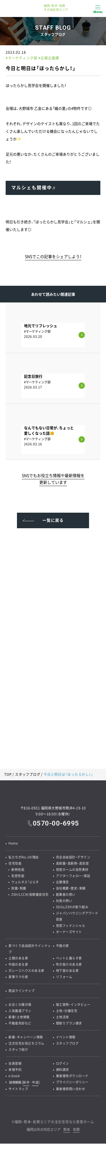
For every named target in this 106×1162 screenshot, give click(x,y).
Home (13, 843)
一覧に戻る (53, 520)
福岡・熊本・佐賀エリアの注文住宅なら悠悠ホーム (54, 1121)
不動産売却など (19, 1023)
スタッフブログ (27, 774)
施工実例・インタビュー (73, 1004)
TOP (8, 774)
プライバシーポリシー (72, 1082)
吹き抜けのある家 (69, 964)
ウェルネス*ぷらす (25, 882)
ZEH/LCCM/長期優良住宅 (30, 894)
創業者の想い (65, 894)
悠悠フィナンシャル (70, 925)
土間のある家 (18, 958)
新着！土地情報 (19, 1017)
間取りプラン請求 (69, 1023)
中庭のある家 (18, 964)
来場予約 (14, 1069)
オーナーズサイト (69, 931)
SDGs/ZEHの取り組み (72, 907)
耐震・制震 (18, 888)
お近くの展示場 (19, 1004)
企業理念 (62, 882)
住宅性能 (14, 863)
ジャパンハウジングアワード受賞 (77, 916)
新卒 (26, 1082)
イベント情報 (65, 1037)
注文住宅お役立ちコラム (26, 1043)
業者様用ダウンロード (72, 1075)
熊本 (66, 1130)
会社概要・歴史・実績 (71, 888)
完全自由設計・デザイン (73, 857)
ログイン (62, 1063)
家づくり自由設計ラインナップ (29, 948)
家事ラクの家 (18, 976)
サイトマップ (18, 1088)
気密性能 (17, 875)
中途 (35, 1082)
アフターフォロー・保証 (73, 875)
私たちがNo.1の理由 (23, 857)
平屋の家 (62, 945)
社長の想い (64, 900)
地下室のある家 (67, 970)
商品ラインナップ (21, 990)
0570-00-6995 (56, 823)
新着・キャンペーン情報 (25, 1037)
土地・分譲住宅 (66, 1010)
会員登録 (14, 1063)
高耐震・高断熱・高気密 (72, 863)
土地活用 (62, 1017)
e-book (14, 1075)
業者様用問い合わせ (70, 1088)
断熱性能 (17, 869)
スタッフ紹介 (18, 1049)
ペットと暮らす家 (69, 958)
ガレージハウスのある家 (26, 970)
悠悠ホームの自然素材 (72, 869)
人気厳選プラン (19, 1010)
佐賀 (76, 1130)
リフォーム (64, 976)
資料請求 (62, 1069)
